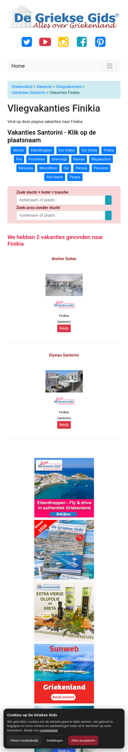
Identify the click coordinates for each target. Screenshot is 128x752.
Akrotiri (18, 150)
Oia (66, 168)
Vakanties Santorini (28, 92)
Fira (19, 159)
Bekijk (64, 328)
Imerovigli (59, 159)
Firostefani (37, 159)
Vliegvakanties (69, 86)
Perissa (81, 168)
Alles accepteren (83, 740)
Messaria (26, 168)
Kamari (79, 159)
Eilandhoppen (41, 150)
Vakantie (44, 86)
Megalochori (101, 159)
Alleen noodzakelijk (24, 740)
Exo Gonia (89, 150)
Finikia (109, 150)
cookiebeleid (48, 730)
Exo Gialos (67, 150)
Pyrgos (75, 177)
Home (18, 66)
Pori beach (54, 177)
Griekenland (21, 86)
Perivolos (101, 168)
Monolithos (48, 168)
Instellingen (54, 740)
